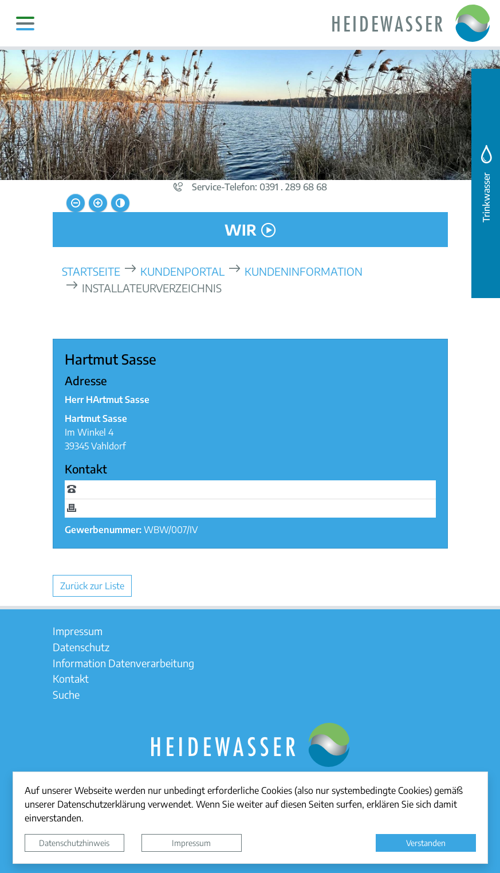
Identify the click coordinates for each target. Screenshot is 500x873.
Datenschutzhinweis (74, 842)
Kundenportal (182, 271)
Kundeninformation (304, 271)
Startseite (91, 271)
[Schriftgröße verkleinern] (75, 203)
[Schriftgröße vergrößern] (98, 203)
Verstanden (426, 842)
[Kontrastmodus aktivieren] (120, 203)
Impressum (191, 842)
